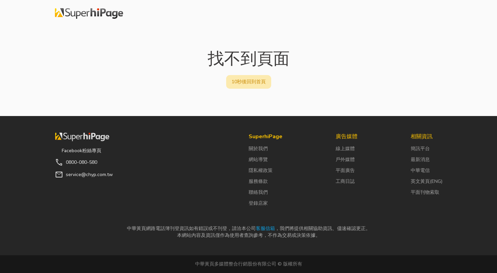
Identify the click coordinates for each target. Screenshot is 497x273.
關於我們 (258, 148)
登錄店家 (258, 203)
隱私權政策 (261, 170)
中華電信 (420, 170)
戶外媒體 (345, 159)
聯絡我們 (258, 192)
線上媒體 (345, 148)
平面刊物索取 (425, 192)
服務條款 (258, 181)
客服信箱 (265, 228)
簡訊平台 (420, 148)
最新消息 (420, 159)
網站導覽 (258, 159)
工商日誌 (345, 181)
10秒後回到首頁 (249, 81)
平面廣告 (345, 170)
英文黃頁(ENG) (426, 181)
